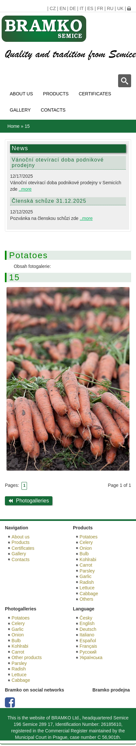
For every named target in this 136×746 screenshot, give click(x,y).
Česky (86, 617)
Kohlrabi (88, 559)
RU (110, 8)
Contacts (53, 110)
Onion (86, 548)
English (87, 623)
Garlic (86, 576)
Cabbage (89, 593)
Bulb (84, 553)
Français (88, 646)
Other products (27, 657)
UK (120, 8)
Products (56, 93)
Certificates (95, 93)
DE (73, 8)
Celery (86, 542)
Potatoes (89, 536)
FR (100, 8)
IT (82, 8)
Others (86, 599)
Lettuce (87, 587)
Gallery (20, 110)
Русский (88, 652)
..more (25, 189)
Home (13, 126)
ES (90, 8)
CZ (53, 8)
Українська (91, 657)
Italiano (87, 634)
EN (63, 8)
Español (88, 640)
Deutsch (88, 629)
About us (21, 93)
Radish (87, 582)
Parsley (87, 570)
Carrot (86, 565)
